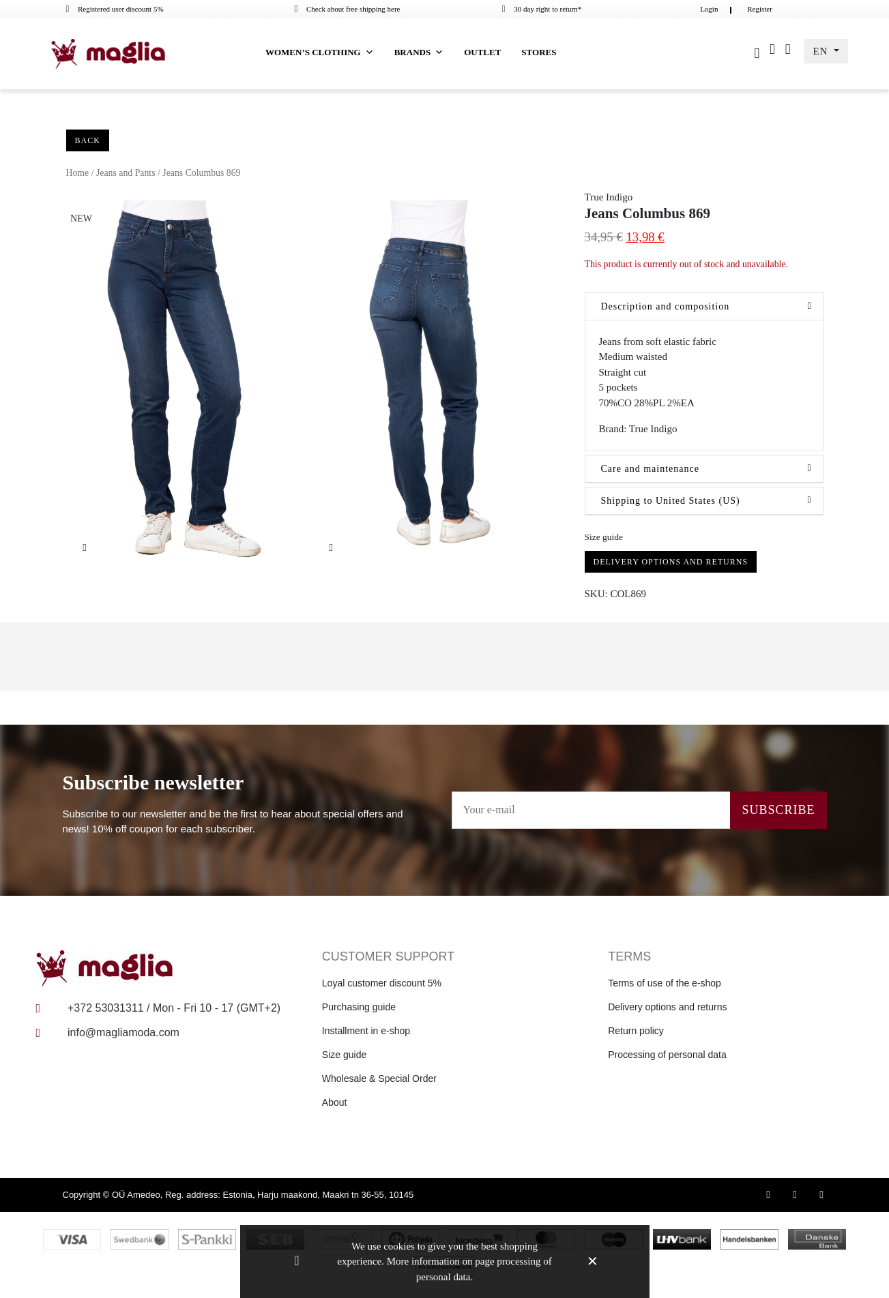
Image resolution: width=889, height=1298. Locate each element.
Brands (418, 52)
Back (87, 140)
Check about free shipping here (347, 9)
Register (759, 9)
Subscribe (778, 810)
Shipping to (670, 501)
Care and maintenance (650, 469)
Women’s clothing (319, 52)
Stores (538, 52)
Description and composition (665, 306)
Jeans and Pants (126, 173)
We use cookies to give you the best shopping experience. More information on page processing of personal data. (444, 1261)
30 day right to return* (541, 9)
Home (77, 173)
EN (822, 51)
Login (709, 9)
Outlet (482, 52)
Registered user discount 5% (115, 9)
